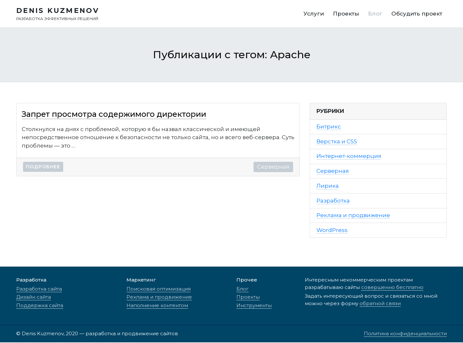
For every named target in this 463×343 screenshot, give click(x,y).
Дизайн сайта (33, 297)
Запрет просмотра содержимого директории (114, 114)
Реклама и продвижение (159, 297)
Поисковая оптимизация (158, 289)
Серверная (273, 167)
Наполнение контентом (157, 306)
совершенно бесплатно (392, 288)
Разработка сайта (39, 289)
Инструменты (254, 306)
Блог (242, 289)
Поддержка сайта (39, 306)
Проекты (248, 297)
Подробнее (43, 168)
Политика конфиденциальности (405, 334)
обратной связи (380, 304)
